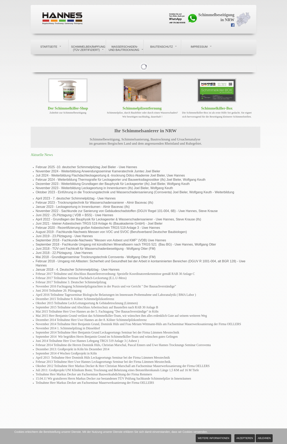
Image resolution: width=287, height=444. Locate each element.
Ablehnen (264, 438)
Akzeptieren (244, 438)
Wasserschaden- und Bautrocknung (124, 48)
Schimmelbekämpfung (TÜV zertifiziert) (88, 48)
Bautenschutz (161, 46)
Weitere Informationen (213, 438)
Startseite (48, 46)
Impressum (199, 46)
